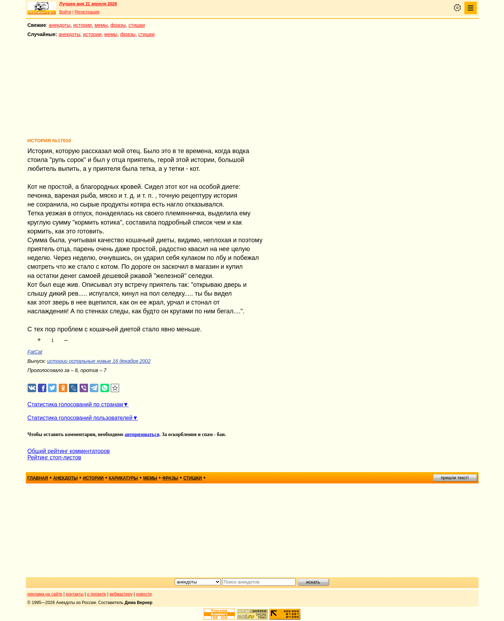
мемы (101, 25)
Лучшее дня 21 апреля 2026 (88, 3)
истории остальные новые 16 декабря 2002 (98, 361)
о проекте (96, 594)
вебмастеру (121, 594)
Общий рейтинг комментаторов (69, 451)
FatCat (35, 352)
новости (143, 594)
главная (38, 478)
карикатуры (123, 478)
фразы (118, 25)
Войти (65, 12)
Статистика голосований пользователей (80, 418)
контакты (74, 594)
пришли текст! (455, 477)
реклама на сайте (45, 594)
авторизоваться (141, 434)
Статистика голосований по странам (75, 404)
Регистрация (87, 12)
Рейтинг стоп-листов (54, 457)
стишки (136, 25)
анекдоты (60, 25)
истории (82, 25)
